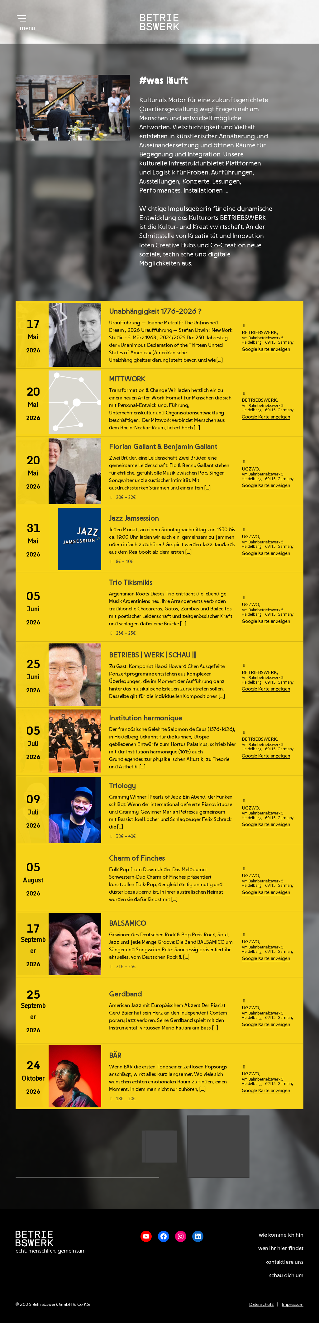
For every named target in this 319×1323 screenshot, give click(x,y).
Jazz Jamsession (134, 518)
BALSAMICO (127, 923)
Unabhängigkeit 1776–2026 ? (155, 311)
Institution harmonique (145, 718)
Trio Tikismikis (130, 582)
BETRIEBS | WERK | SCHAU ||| (152, 655)
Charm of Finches (136, 858)
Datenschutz (261, 1304)
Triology (122, 785)
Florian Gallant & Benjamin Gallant (163, 446)
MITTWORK (127, 379)
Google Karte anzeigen (266, 349)
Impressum (292, 1304)
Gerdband (125, 994)
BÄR (115, 1055)
